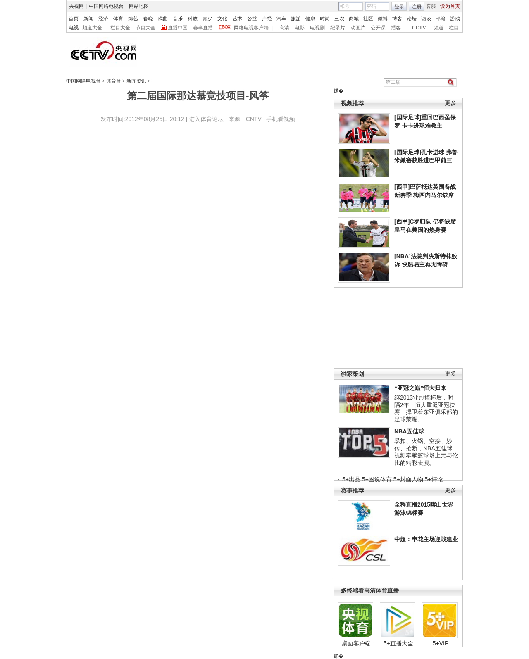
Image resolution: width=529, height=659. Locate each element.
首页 (74, 18)
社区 (368, 18)
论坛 (412, 18)
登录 (399, 7)
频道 (438, 28)
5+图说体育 (377, 479)
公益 (252, 18)
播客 (396, 28)
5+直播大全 (398, 643)
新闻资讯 (136, 81)
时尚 (325, 18)
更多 (450, 103)
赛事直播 (203, 28)
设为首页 (450, 6)
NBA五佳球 (409, 431)
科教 (193, 18)
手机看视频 (280, 119)
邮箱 (441, 18)
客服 (431, 6)
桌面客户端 (356, 643)
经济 (103, 18)
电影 (300, 28)
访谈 (426, 18)
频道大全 (92, 28)
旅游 (296, 18)
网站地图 (139, 6)
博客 (397, 18)
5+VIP (441, 643)
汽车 (281, 18)
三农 (339, 18)
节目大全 (145, 28)
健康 (310, 18)
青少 (207, 18)
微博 (383, 18)
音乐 (178, 18)
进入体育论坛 (206, 119)
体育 (118, 18)
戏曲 (163, 18)
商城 (354, 18)
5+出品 (351, 479)
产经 (267, 18)
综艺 (133, 18)
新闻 (88, 18)
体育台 (113, 81)
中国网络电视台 (106, 6)
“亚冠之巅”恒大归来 (420, 388)
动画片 (357, 28)
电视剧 (317, 28)
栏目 (454, 28)
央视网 (76, 6)
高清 (284, 28)
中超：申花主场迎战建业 (426, 539)
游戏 (455, 18)
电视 (74, 28)
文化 (222, 18)
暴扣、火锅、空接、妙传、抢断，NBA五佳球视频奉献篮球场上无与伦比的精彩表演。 (426, 452)
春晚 (148, 18)
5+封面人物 (408, 479)
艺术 (237, 18)
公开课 (378, 28)
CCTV (419, 28)
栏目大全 (120, 28)
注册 (417, 7)
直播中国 (178, 28)
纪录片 (337, 28)
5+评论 (434, 479)
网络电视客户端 (251, 28)
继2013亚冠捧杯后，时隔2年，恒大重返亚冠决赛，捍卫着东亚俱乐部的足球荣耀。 (426, 408)
